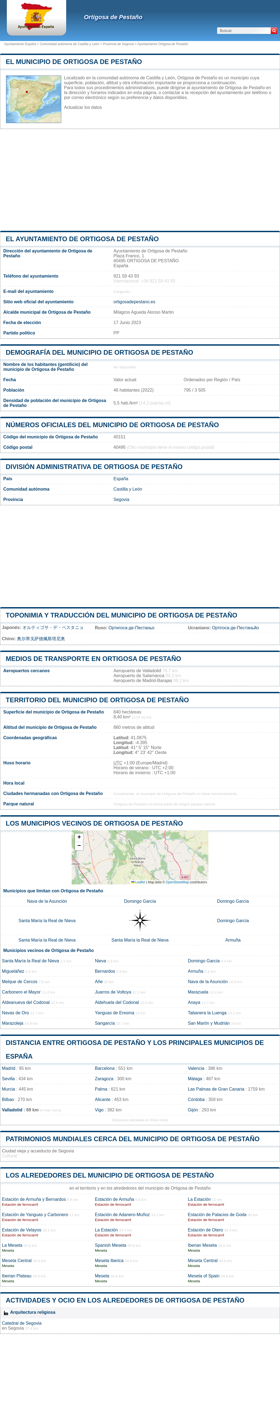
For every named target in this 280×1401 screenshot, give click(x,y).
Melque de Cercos (19, 981)
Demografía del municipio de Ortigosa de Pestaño (99, 352)
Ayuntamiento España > (22, 44)
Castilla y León (127, 489)
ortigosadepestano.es (134, 301)
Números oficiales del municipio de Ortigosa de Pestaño (112, 425)
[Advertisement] (140, 180)
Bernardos (105, 971)
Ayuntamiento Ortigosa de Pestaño (162, 44)
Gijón (193, 1110)
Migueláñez (13, 971)
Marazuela (198, 992)
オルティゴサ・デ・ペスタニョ (53, 627)
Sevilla (8, 1078)
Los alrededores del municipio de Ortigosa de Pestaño (110, 1175)
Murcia (8, 1089)
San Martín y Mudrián (209, 1023)
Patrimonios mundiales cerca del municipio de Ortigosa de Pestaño (133, 1139)
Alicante (102, 1099)
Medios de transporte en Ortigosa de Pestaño (93, 658)
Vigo (99, 1110)
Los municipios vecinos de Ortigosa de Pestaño (94, 823)
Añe (99, 981)
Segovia (121, 499)
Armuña (233, 940)
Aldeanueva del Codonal (25, 1002)
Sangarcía (105, 1023)
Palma (101, 1089)
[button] (79, 838)
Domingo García (140, 901)
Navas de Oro (15, 1012)
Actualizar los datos (83, 107)
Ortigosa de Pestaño (113, 17)
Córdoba (196, 1099)
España (120, 478)
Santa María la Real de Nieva (47, 920)
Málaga (195, 1078)
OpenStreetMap (177, 882)
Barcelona (105, 1068)
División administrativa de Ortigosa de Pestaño (94, 466)
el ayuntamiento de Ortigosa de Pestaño (82, 239)
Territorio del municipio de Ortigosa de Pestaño (97, 700)
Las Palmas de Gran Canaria (216, 1089)
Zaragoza (104, 1078)
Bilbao (8, 1099)
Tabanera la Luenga (207, 1012)
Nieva (100, 961)
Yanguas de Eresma (114, 1012)
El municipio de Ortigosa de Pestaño (74, 61)
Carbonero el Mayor (21, 992)
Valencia (196, 1068)
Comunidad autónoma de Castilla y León (69, 44)
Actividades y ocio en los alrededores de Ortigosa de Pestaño (125, 1300)
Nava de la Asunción (47, 901)
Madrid (8, 1068)
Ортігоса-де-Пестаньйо (235, 627)
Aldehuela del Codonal (117, 1002)
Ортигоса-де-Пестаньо (131, 627)
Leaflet (138, 882)
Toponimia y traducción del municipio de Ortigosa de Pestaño (121, 615)
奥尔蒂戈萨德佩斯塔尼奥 (41, 638)
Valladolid (12, 1110)
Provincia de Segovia (118, 44)
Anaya (194, 1002)
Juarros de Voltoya (113, 992)
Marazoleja (12, 1023)
